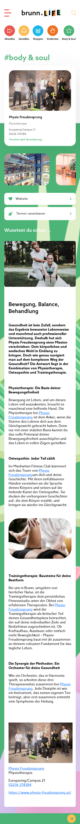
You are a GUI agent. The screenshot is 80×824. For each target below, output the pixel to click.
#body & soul (27, 57)
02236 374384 (17, 133)
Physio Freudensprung (29, 415)
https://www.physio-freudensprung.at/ (40, 792)
